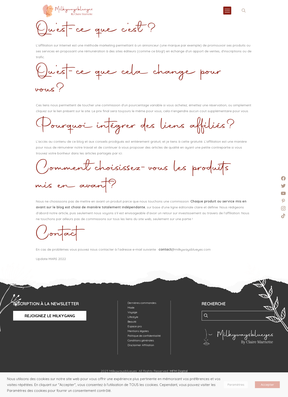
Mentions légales (138, 331)
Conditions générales (141, 340)
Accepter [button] (267, 384)
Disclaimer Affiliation (141, 345)
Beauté (132, 321)
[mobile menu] (227, 11)
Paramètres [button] (235, 384)
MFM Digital (179, 371)
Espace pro (135, 326)
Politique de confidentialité (144, 335)
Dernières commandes (142, 303)
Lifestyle (133, 317)
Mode (131, 307)
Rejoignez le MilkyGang (50, 315)
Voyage (132, 312)
